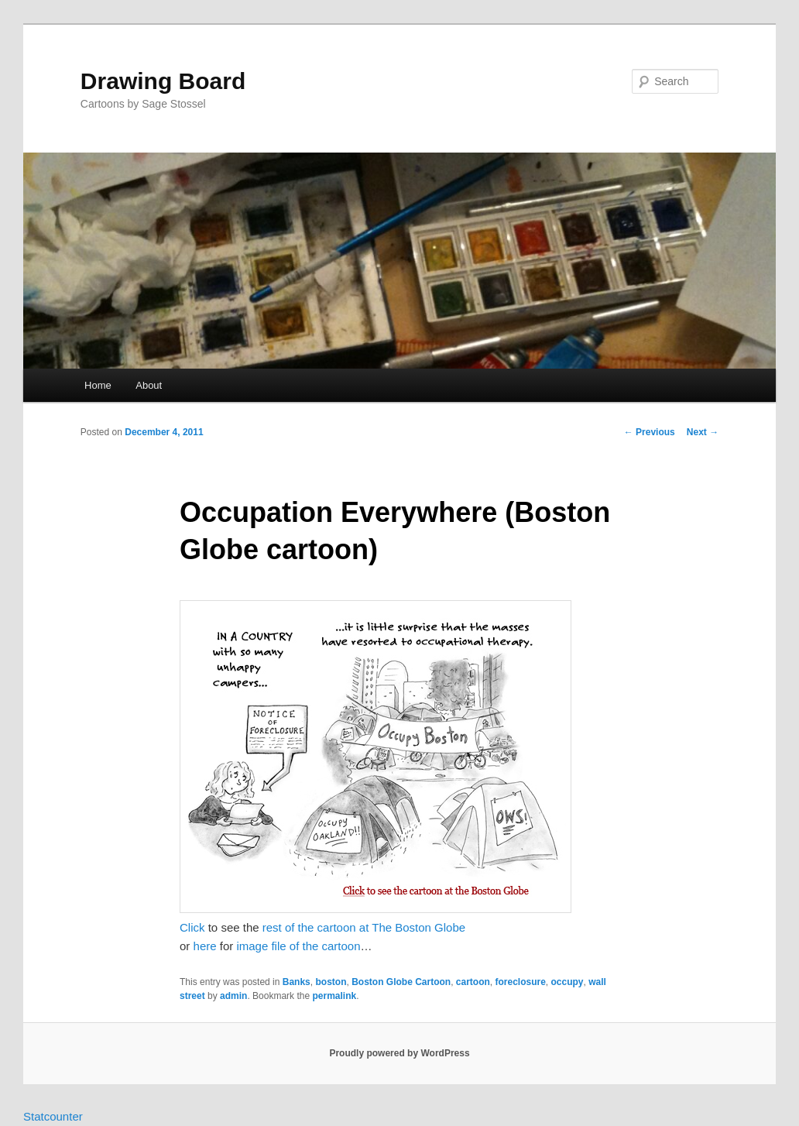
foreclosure (521, 982)
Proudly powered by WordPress (399, 1053)
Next (702, 432)
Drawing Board (163, 81)
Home (97, 385)
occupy (567, 982)
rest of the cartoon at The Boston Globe (363, 927)
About (148, 385)
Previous (649, 432)
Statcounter (53, 1116)
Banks (296, 982)
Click (192, 927)
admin (233, 995)
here (205, 946)
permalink (334, 995)
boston (330, 982)
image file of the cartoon (298, 946)
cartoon (473, 982)
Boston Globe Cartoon (401, 982)
